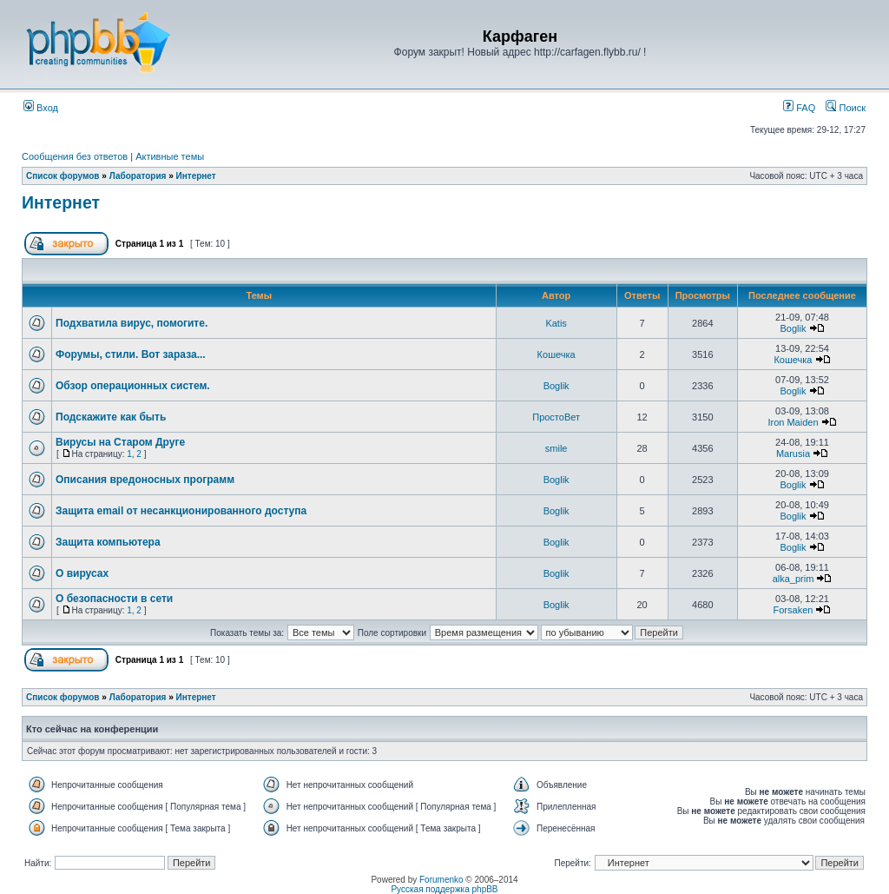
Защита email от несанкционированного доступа (181, 511)
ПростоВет (556, 417)
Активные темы (169, 156)
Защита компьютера (108, 542)
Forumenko (441, 879)
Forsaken (793, 610)
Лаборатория (138, 176)
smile (556, 448)
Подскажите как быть (111, 417)
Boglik (793, 328)
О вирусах (82, 573)
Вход (40, 108)
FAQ (799, 108)
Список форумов (63, 176)
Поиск (846, 108)
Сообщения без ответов (75, 156)
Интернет (196, 176)
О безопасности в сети (114, 599)
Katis (555, 323)
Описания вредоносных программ (145, 479)
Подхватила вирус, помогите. (131, 323)
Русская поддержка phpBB (444, 889)
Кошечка (556, 354)
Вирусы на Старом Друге (120, 442)
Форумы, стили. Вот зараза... (131, 354)
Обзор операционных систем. (133, 386)
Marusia (793, 453)
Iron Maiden (792, 422)
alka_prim (793, 578)
